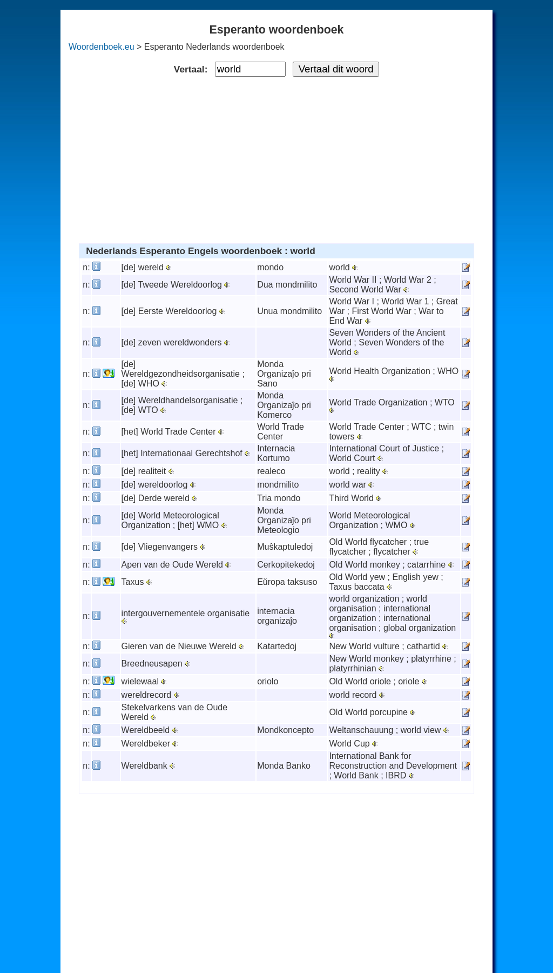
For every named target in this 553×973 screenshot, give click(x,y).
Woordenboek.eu (101, 46)
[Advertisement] (277, 158)
